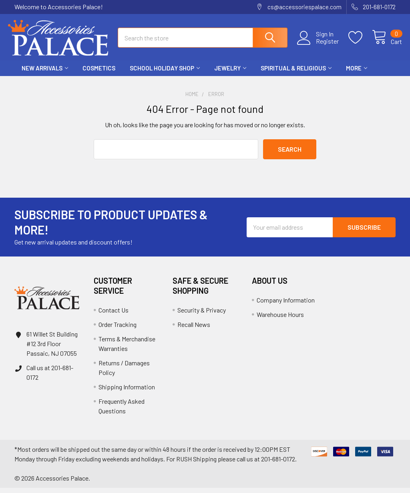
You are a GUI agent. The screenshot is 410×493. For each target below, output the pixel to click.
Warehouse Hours (280, 319)
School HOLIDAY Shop (165, 73)
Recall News (193, 329)
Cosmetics (98, 73)
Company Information (286, 305)
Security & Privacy (201, 315)
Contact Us (113, 315)
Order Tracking (117, 329)
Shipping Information (126, 392)
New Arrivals (45, 73)
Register (321, 44)
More (356, 73)
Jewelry (230, 73)
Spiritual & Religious (296, 73)
